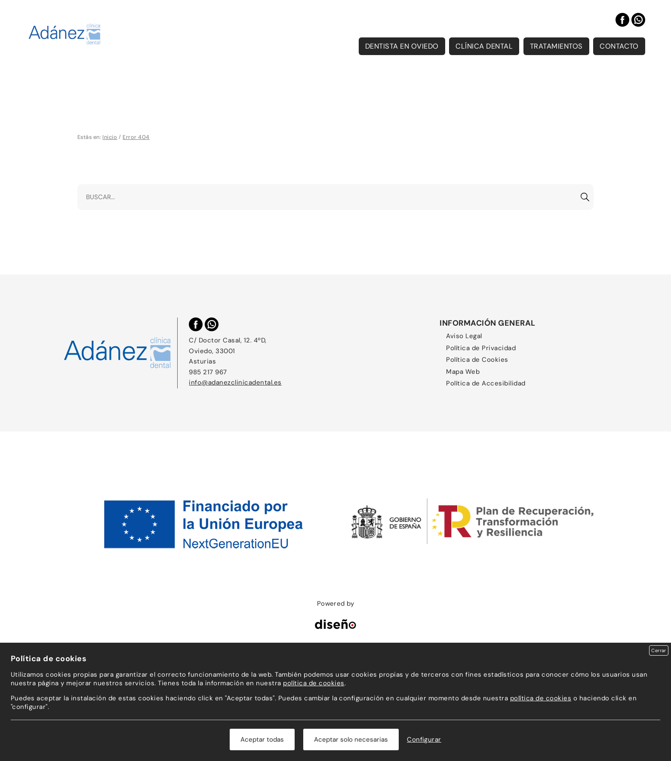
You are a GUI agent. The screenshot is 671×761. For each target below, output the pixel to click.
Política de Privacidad (481, 348)
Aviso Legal (464, 336)
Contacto (619, 46)
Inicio (109, 137)
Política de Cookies (477, 359)
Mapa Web (463, 371)
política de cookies (313, 683)
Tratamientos (556, 46)
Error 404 (136, 137)
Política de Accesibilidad (485, 383)
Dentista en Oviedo (402, 46)
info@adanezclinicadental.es (235, 382)
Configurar (424, 739)
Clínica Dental (484, 46)
